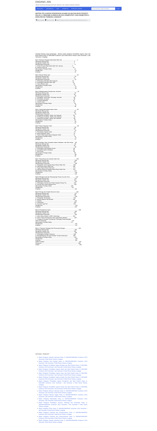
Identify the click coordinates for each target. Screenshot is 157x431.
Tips (57, 8)
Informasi (49, 8)
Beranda (40, 8)
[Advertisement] (63, 38)
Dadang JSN (43, 1)
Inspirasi (65, 8)
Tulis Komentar (50, 20)
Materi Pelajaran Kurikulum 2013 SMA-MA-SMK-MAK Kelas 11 (72, 20)
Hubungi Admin (76, 8)
